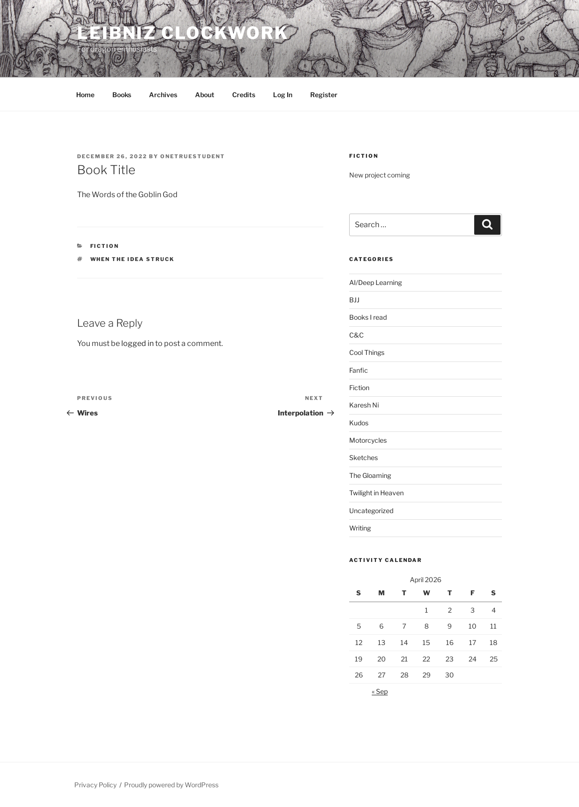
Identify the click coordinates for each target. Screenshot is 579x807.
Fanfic (358, 370)
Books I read (368, 317)
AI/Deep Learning (375, 282)
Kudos (358, 423)
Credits (243, 95)
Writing (360, 528)
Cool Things (366, 352)
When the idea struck (132, 259)
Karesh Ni (364, 405)
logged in (137, 343)
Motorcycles (368, 440)
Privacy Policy (95, 785)
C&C (356, 335)
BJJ (354, 300)
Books (121, 95)
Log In (282, 95)
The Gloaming (370, 475)
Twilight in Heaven (376, 493)
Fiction (104, 246)
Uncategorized (371, 511)
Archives (163, 95)
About (204, 95)
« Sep (380, 691)
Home (85, 95)
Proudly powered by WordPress (171, 785)
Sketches (363, 457)
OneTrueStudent (192, 156)
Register (323, 95)
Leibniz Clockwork (183, 33)
